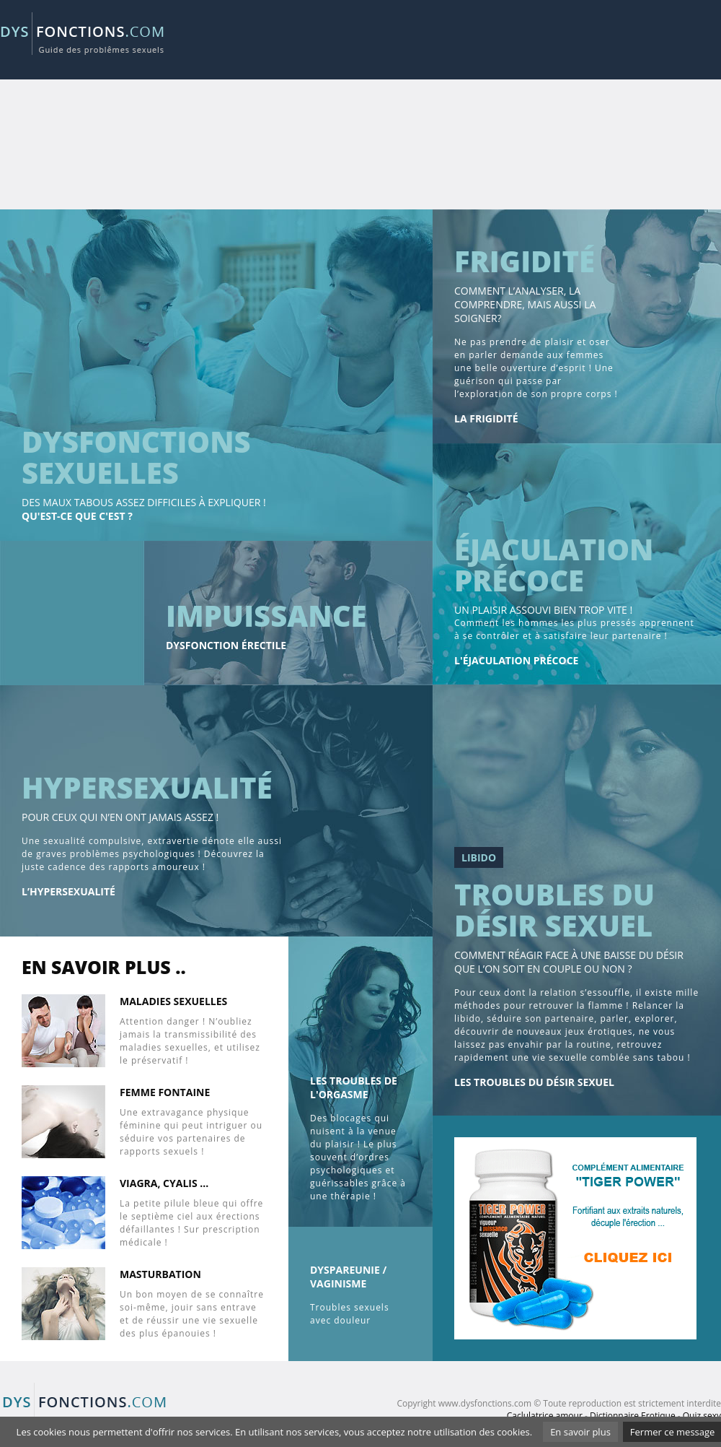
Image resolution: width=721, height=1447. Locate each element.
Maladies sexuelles (173, 1001)
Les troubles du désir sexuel (534, 1082)
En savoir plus (580, 1431)
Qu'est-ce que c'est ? (77, 516)
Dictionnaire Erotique (633, 1415)
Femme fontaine (165, 1092)
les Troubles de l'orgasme (353, 1087)
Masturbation (160, 1274)
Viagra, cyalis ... (164, 1183)
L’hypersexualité (68, 891)
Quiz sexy (702, 1415)
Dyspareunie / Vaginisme (348, 1276)
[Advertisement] (542, 108)
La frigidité (486, 418)
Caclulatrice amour (545, 1415)
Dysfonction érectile (226, 645)
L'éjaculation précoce (516, 660)
